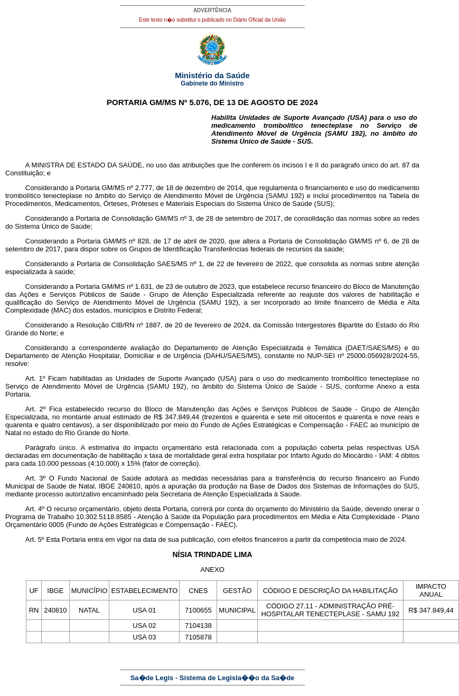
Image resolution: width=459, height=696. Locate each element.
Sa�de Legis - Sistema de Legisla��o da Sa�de (212, 678)
